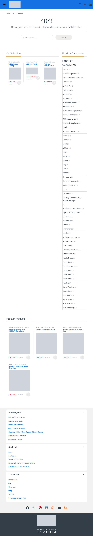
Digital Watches (68, 287)
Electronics (67, 193)
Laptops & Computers (71, 212)
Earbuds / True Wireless (71, 77)
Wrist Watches (68, 303)
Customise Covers (15, 439)
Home (8, 13)
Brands (52, 62)
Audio (65, 69)
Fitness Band (67, 291)
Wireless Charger (69, 308)
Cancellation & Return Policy (18, 467)
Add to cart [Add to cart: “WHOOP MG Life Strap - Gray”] (55, 357)
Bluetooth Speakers (70, 73)
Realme (65, 160)
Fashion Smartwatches (16, 417)
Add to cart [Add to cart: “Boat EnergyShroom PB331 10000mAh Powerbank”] (28, 357)
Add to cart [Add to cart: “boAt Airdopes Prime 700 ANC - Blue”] (82, 357)
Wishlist (11, 494)
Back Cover (67, 245)
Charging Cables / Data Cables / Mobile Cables (25, 432)
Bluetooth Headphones (71, 111)
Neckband (66, 98)
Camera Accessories (15, 421)
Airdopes (29, 62)
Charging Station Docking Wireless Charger (72, 199)
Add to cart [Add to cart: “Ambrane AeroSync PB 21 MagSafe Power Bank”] (54, 83)
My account (12, 480)
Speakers (66, 127)
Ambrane (46, 62)
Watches (66, 283)
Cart (10, 483)
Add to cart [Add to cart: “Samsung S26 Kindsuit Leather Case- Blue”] (28, 394)
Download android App (17, 498)
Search (80, 4)
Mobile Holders (68, 254)
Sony (64, 164)
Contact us (12, 456)
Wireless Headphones (71, 123)
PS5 (64, 189)
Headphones (67, 106)
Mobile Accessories (70, 237)
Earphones (67, 90)
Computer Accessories (71, 181)
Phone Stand (67, 262)
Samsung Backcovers (70, 250)
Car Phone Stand (69, 266)
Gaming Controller (14, 62)
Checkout (11, 487)
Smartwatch (67, 295)
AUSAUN (66, 148)
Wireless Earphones (70, 102)
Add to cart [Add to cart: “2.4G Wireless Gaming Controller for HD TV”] (19, 83)
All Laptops (67, 216)
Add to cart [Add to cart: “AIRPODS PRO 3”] (38, 78)
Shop (10, 490)
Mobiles (65, 225)
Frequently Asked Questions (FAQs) (21, 463)
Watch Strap (67, 299)
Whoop (65, 173)
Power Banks (67, 278)
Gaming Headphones (70, 115)
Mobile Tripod (68, 258)
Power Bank (67, 274)
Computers (67, 177)
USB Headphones (69, 119)
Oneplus (66, 156)
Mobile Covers (68, 241)
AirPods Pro (67, 86)
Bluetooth (66, 94)
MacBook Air (67, 220)
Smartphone (67, 229)
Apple (65, 144)
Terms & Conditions (15, 459)
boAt (64, 152)
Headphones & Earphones (72, 208)
